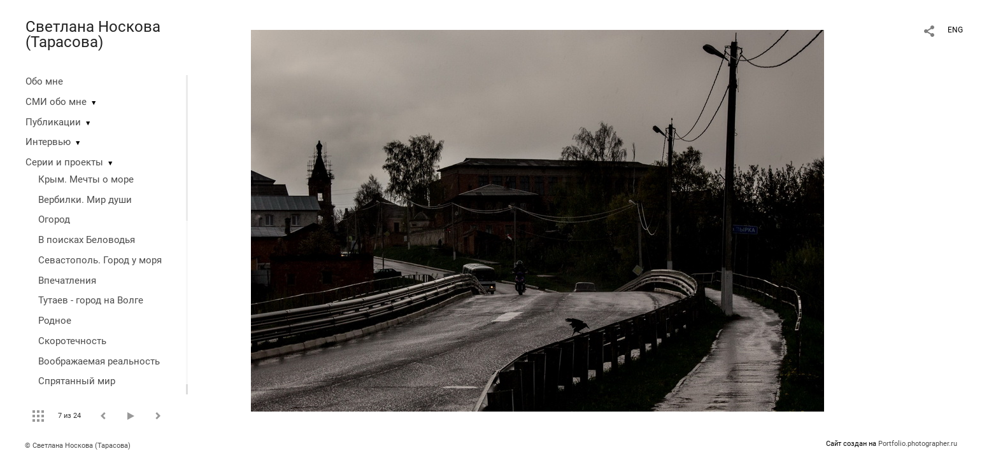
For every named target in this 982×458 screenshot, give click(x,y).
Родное (54, 320)
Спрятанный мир (76, 381)
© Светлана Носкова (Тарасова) (78, 445)
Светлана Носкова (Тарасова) (92, 34)
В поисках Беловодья (86, 240)
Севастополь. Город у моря (100, 260)
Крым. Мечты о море (86, 179)
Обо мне (44, 81)
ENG (955, 29)
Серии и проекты (64, 162)
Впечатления (67, 280)
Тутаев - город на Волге (90, 300)
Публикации (53, 122)
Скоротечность (72, 341)
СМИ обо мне (56, 102)
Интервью (48, 142)
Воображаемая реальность (99, 361)
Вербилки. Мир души (85, 199)
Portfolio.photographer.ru (917, 444)
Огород (54, 219)
